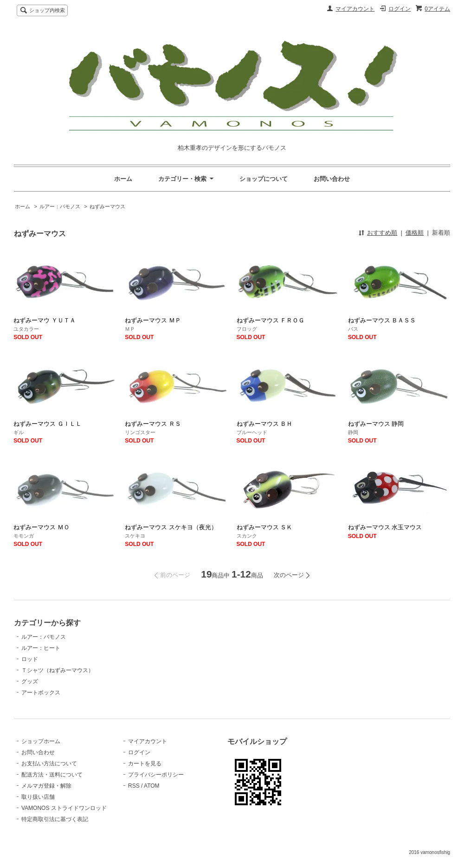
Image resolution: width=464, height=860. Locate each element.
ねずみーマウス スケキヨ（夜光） (171, 527)
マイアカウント (354, 9)
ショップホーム (40, 741)
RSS (134, 786)
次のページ (289, 574)
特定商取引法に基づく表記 (54, 819)
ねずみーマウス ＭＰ (153, 320)
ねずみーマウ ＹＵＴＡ (44, 320)
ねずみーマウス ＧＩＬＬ (47, 423)
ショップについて (263, 178)
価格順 (415, 232)
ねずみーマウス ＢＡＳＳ (382, 320)
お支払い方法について (49, 763)
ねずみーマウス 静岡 (376, 423)
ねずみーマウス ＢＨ (265, 423)
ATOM (152, 786)
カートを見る (144, 763)
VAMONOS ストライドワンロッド (64, 808)
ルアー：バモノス (59, 206)
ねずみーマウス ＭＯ (41, 527)
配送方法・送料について (52, 774)
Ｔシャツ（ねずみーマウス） (57, 670)
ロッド (29, 659)
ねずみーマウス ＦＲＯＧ (271, 320)
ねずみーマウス (107, 206)
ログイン (399, 9)
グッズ (29, 681)
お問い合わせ (332, 178)
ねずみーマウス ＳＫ (265, 527)
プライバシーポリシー (156, 774)
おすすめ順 (382, 232)
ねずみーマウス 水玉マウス (385, 527)
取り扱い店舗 (38, 797)
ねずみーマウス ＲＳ (153, 423)
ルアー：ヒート (40, 648)
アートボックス (40, 692)
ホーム (123, 178)
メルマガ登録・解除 (46, 786)
